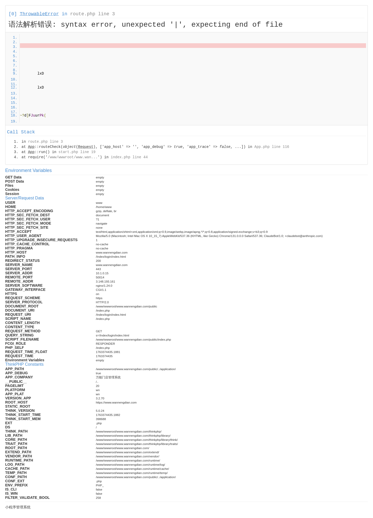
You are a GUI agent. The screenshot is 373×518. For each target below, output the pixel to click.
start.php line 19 (77, 152)
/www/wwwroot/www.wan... (73, 157)
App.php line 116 (271, 147)
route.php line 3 (92, 14)
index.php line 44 (129, 157)
